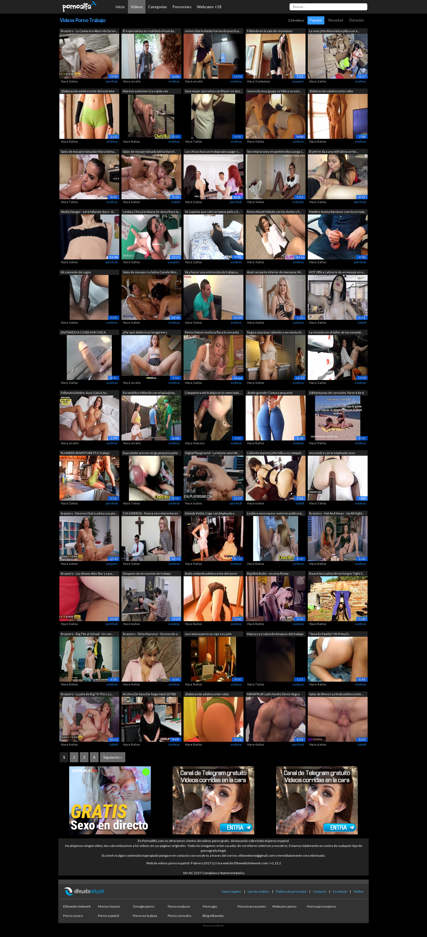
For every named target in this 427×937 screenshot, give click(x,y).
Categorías (157, 6)
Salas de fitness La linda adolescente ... (336, 694)
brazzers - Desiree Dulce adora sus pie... (89, 513)
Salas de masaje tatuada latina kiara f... (149, 151)
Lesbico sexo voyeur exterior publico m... (275, 513)
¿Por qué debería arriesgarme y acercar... (145, 332)
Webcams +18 (209, 6)
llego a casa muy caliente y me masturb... (275, 332)
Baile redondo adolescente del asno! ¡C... (211, 574)
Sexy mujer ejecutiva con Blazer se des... (213, 91)
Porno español (108, 916)
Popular (316, 20)
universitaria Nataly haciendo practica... (212, 31)
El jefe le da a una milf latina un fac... (333, 151)
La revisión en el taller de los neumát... (335, 332)
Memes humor (109, 906)
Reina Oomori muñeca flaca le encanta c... (212, 332)
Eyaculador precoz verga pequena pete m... (150, 453)
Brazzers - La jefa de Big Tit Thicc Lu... (87, 694)
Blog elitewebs (213, 916)
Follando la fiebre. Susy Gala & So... (84, 392)
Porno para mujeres (321, 906)
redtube (298, 202)
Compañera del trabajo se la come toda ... (213, 392)
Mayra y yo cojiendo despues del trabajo (275, 634)
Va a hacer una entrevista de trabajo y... (212, 272)
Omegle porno (143, 906)
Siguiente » (112, 757)
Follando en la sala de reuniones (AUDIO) (269, 31)
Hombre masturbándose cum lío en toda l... (337, 212)
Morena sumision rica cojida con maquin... (145, 91)
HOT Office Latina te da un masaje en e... (337, 272)
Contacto (319, 891)
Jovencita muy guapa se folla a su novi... (274, 91)
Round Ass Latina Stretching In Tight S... (336, 573)
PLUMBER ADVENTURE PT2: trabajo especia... (85, 453)
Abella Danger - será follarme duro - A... (88, 211)
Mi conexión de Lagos (76, 272)
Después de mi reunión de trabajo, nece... (147, 574)
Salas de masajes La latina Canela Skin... (150, 272)
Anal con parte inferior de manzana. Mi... (274, 272)
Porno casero (73, 916)
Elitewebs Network (77, 906)
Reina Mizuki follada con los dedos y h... (274, 211)
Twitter (358, 891)
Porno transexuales (251, 906)
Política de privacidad (291, 891)
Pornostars (181, 6)
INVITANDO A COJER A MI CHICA (83, 332)
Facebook (340, 891)
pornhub (112, 81)
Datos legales (231, 891)
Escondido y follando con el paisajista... (149, 392)
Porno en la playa (145, 916)
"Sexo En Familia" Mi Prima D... (329, 634)
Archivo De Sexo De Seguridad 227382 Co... (149, 694)
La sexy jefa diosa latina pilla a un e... (334, 31)
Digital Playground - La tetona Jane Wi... (212, 453)
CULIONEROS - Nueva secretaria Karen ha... (150, 514)
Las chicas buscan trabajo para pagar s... (212, 151)
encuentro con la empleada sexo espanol (332, 453)
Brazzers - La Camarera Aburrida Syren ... (89, 31)
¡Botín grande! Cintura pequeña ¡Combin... (269, 393)
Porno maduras (179, 906)
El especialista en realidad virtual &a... (149, 31)
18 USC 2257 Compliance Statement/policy (214, 873)
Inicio (120, 6)
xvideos (174, 81)
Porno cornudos (179, 916)
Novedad (335, 20)
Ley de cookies (258, 891)
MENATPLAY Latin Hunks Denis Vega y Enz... (273, 694)
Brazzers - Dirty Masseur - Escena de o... (151, 634)
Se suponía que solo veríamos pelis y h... (212, 211)
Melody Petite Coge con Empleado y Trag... (209, 514)
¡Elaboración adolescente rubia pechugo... (331, 91)
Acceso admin (213, 925)
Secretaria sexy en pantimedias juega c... (275, 151)
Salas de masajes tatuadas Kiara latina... (88, 151)
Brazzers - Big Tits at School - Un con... (87, 634)
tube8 (176, 202)
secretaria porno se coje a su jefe (208, 634)
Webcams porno (284, 906)
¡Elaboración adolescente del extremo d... (87, 91)
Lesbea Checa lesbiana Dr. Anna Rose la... (151, 211)
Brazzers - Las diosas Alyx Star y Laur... (87, 573)
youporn (298, 81)
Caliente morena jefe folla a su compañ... (275, 453)
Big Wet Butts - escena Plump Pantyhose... (267, 574)
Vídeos (137, 6)
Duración (356, 20)
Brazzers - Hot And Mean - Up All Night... (336, 513)
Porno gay (210, 906)
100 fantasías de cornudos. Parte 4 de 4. (336, 392)
